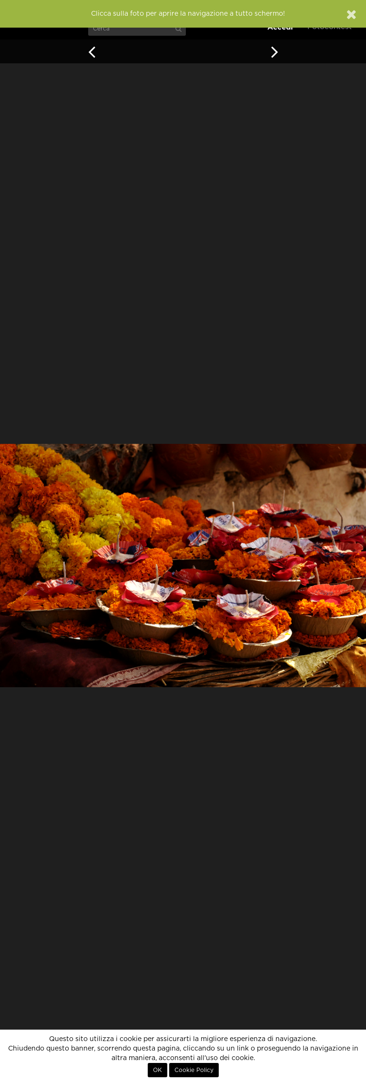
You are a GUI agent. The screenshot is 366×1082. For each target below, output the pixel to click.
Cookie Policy (194, 1070)
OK (157, 1070)
